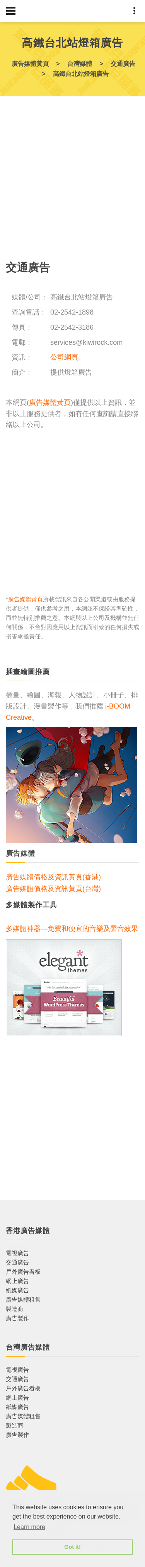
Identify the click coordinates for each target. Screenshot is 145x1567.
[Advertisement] (72, 181)
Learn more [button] (29, 1527)
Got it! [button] (72, 1547)
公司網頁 (64, 357)
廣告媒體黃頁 (50, 402)
